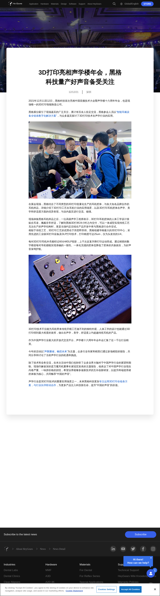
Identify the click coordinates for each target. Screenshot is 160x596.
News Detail (59, 549)
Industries (9, 564)
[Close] (155, 589)
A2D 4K (50, 582)
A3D (48, 576)
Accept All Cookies (130, 589)
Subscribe (141, 534)
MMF (48, 570)
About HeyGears (24, 549)
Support (122, 564)
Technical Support (128, 570)
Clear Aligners (12, 582)
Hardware (51, 564)
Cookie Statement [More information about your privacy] (74, 591)
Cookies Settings (106, 589)
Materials (85, 564)
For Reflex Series (90, 576)
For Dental (86, 570)
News (43, 549)
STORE (147, 4)
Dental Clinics (12, 576)
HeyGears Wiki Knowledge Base (137, 576)
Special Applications (91, 582)
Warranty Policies (128, 582)
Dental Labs (11, 570)
